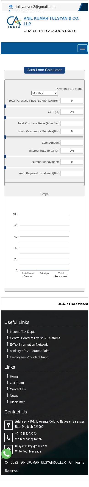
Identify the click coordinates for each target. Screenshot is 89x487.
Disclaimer (17, 402)
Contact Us (18, 389)
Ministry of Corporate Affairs (29, 351)
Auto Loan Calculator (44, 70)
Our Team (17, 383)
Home (14, 376)
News (14, 395)
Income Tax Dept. (22, 331)
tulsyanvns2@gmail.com (35, 7)
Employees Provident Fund (29, 357)
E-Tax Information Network (29, 344)
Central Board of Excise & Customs (35, 338)
